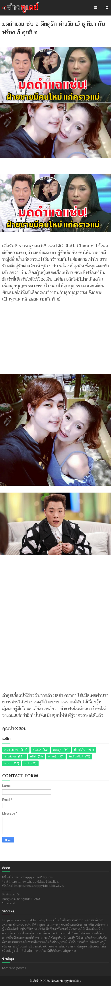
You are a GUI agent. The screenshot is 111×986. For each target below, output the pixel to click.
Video (37, 749)
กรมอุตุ (57, 749)
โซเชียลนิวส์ (76, 756)
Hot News (11, 749)
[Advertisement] (55, 336)
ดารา (7, 763)
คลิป (33, 756)
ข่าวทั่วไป (79, 749)
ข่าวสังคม (10, 756)
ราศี (27, 763)
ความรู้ (52, 756)
